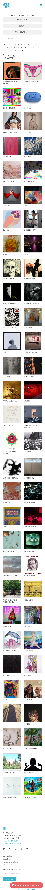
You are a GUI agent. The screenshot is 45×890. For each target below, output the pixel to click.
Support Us (7, 856)
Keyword (21, 19)
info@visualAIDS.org (13, 843)
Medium (21, 26)
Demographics (21, 32)
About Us (6, 859)
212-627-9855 (12, 840)
